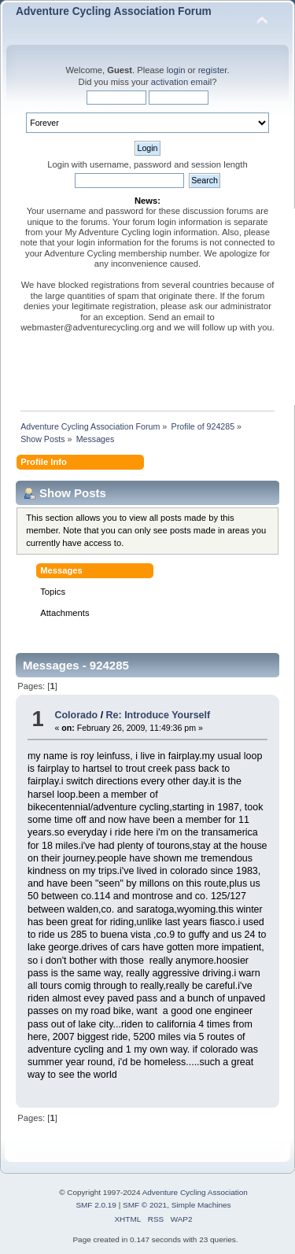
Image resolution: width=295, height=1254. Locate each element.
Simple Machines (201, 1205)
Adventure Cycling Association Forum (114, 11)
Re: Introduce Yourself (158, 715)
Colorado (76, 715)
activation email (181, 82)
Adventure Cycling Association (195, 1192)
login (176, 70)
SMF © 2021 (145, 1205)
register (212, 70)
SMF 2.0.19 (96, 1205)
